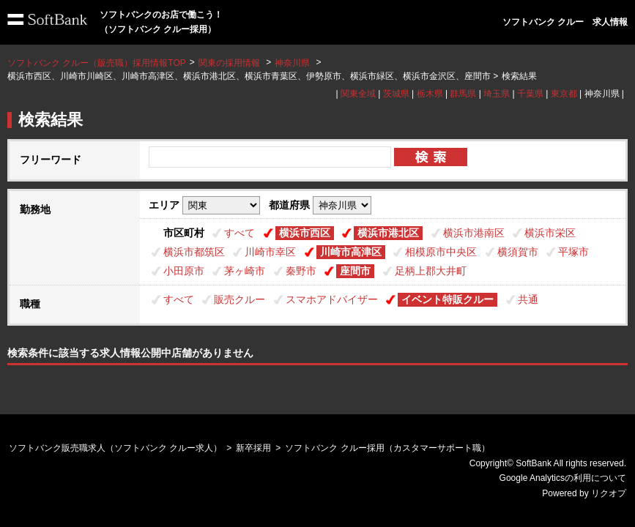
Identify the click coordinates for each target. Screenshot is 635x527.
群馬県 (463, 94)
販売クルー (239, 299)
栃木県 (430, 94)
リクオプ (608, 493)
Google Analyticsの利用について (563, 478)
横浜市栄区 (550, 233)
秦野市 (301, 271)
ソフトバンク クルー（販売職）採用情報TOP (96, 63)
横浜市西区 (304, 233)
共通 (528, 299)
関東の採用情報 (230, 63)
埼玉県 (496, 94)
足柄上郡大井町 (431, 271)
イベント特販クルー (447, 299)
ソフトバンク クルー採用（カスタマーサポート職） (387, 448)
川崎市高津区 (351, 252)
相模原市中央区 (441, 252)
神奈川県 (292, 63)
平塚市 (573, 252)
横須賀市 (517, 252)
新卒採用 (253, 448)
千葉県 (530, 94)
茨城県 (396, 94)
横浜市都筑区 (194, 252)
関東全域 (358, 94)
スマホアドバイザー (332, 299)
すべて (239, 233)
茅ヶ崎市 (244, 271)
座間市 (355, 271)
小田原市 (183, 271)
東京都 (564, 94)
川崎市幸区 (270, 252)
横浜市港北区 (388, 233)
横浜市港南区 (474, 233)
